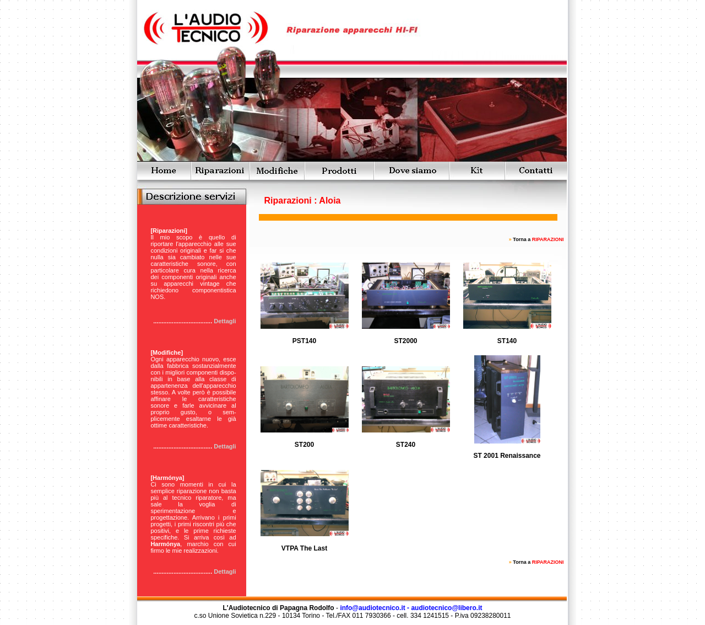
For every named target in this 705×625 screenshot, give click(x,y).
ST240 (405, 444)
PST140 (304, 341)
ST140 (507, 341)
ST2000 (405, 341)
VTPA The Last (304, 548)
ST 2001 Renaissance (506, 456)
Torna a (538, 239)
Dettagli (225, 321)
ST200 (304, 444)
